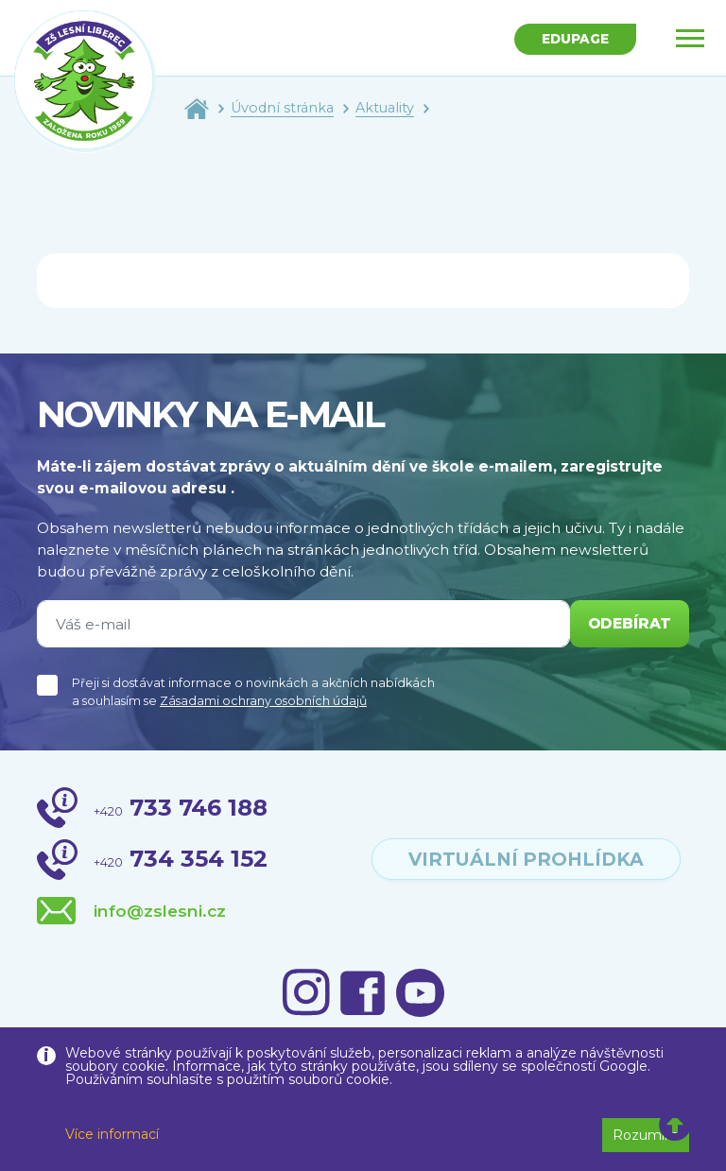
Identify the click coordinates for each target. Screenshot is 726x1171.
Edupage (575, 38)
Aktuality (384, 107)
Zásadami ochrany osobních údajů (263, 701)
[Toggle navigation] (690, 38)
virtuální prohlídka (526, 859)
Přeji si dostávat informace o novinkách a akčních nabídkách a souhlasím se (253, 692)
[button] (675, 1125)
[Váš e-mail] (303, 623)
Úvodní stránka (282, 107)
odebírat (629, 623)
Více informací (112, 1134)
